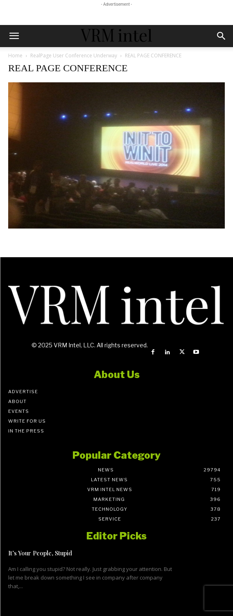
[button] (14, 36)
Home (15, 55)
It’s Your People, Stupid (40, 553)
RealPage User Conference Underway (73, 55)
